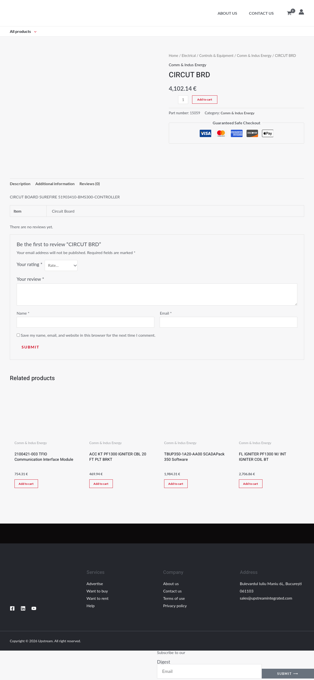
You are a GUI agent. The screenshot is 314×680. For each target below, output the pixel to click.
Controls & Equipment (217, 55)
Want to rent (98, 599)
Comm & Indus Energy (255, 55)
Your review (30, 279)
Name (23, 313)
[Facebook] (12, 609)
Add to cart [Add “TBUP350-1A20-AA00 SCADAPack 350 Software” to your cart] (176, 485)
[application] (34, 31)
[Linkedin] (23, 609)
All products (23, 31)
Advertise (95, 584)
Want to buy (97, 592)
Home (173, 55)
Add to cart (204, 99)
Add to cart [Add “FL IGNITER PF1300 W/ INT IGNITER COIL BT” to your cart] (251, 485)
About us (227, 13)
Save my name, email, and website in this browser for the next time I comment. (88, 335)
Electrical (189, 55)
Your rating (29, 264)
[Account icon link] (301, 12)
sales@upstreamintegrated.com (266, 599)
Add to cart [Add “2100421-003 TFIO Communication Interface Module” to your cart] (27, 485)
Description (20, 183)
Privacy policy (175, 606)
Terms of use (174, 599)
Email (166, 313)
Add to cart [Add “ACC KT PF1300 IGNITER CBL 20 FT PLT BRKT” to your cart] (101, 485)
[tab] (20, 184)
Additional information (55, 183)
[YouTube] (33, 609)
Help (91, 606)
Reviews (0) (89, 183)
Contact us (261, 13)
